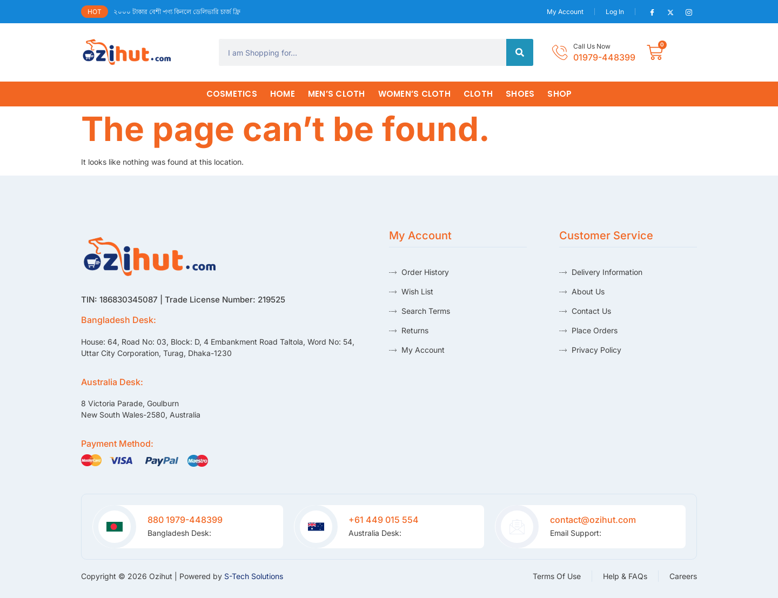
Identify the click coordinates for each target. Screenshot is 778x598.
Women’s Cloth (414, 93)
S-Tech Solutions (253, 576)
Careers (683, 576)
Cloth (478, 93)
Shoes (520, 93)
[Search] (519, 52)
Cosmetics (231, 93)
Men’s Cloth (336, 93)
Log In (615, 12)
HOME (282, 93)
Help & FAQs (625, 576)
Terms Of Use (557, 576)
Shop (559, 93)
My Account (565, 12)
